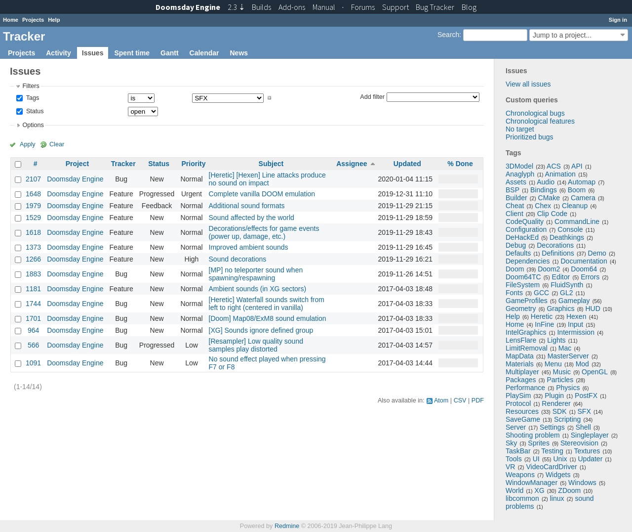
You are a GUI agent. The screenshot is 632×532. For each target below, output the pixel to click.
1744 (33, 304)
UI (536, 459)
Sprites (539, 443)
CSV (460, 400)
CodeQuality (525, 221)
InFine (544, 324)
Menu (553, 364)
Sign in (618, 20)
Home (10, 20)
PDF (478, 400)
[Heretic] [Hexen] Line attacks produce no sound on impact (267, 179)
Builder (516, 198)
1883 (33, 274)
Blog (469, 7)
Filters (30, 86)
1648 (33, 194)
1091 (33, 363)
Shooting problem (533, 435)
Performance (525, 388)
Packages (521, 380)
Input (575, 324)
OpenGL (595, 372)
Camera (583, 198)
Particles (560, 380)
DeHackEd (522, 237)
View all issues (528, 84)
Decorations (555, 245)
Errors (590, 277)
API (577, 166)
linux (557, 498)
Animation (560, 174)
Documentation (584, 261)
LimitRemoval (527, 348)
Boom (577, 190)
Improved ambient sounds (248, 247)
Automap (581, 182)
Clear (56, 144)
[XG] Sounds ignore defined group (261, 330)
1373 (33, 247)
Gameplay (574, 301)
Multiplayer (522, 372)
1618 (33, 232)
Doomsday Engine (75, 179)
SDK (560, 411)
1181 (33, 289)
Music (562, 372)
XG (539, 490)
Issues (93, 53)
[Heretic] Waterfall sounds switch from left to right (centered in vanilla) (266, 303)
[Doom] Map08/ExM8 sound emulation (267, 318)
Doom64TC (523, 277)
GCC (541, 293)
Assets (516, 182)
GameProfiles (527, 301)
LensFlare (521, 340)
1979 (33, 206)
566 (33, 345)
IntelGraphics (526, 332)
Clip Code (552, 214)
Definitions (558, 253)
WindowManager (531, 483)
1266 (33, 259)
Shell (583, 427)
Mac (564, 348)
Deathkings (567, 237)
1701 (33, 318)
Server (516, 427)
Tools (514, 459)
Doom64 (584, 269)
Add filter (372, 96)
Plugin (554, 395)
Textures (587, 451)
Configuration (526, 229)
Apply (28, 144)
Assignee (351, 164)
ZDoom (569, 490)
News (239, 53)
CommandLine (576, 221)
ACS (554, 166)
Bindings (543, 190)
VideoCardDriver (551, 467)
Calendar (204, 53)
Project (77, 164)
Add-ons (291, 7)
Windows (582, 483)
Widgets (558, 475)
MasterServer (568, 356)
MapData (520, 356)
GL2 (566, 293)
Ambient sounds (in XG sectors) (258, 289)
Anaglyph (520, 174)
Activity (58, 53)
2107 (33, 179)
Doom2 (549, 269)
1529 (33, 218)
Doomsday (188, 7)
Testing (552, 451)
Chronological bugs (535, 113)
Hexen (576, 316)
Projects (33, 20)
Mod (582, 364)
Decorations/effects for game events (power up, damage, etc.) (264, 232)
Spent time (132, 53)
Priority (193, 164)
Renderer (556, 403)
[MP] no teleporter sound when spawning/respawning (256, 274)
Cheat (515, 206)
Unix (560, 459)
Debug (516, 245)
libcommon (522, 498)
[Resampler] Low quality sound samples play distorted (256, 345)
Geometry (521, 308)
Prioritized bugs (529, 137)
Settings (552, 427)
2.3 (236, 7)
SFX (584, 411)
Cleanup (575, 206)
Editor (561, 277)
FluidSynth (567, 285)
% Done (460, 164)
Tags (31, 97)
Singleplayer (590, 435)
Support (395, 7)
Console (570, 229)
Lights (556, 340)
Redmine (287, 526)
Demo (597, 253)
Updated (407, 164)
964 (33, 330)
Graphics (560, 308)
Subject (271, 164)
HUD (592, 308)
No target (520, 129)
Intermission (575, 332)
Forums (363, 7)
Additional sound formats (247, 206)
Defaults (518, 253)
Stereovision (579, 443)
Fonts (514, 293)
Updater (590, 459)
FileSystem (523, 285)
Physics (568, 388)
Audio (545, 182)
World (514, 490)
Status (33, 111)
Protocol (518, 403)
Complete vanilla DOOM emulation (262, 194)
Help (54, 20)
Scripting (567, 419)
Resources (522, 411)
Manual (324, 7)
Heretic (542, 316)
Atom (441, 400)
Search (448, 35)
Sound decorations (238, 259)
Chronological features (540, 121)
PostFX (586, 395)
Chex (543, 206)
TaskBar (518, 451)
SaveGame (523, 419)
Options (32, 125)
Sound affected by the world (251, 218)
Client (514, 214)
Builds (261, 7)
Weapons (520, 475)
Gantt (169, 53)
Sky (511, 443)
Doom (515, 269)
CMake (549, 198)
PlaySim (518, 395)
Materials (520, 364)
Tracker (123, 164)
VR (510, 467)
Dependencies (528, 261)
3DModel (519, 166)
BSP (512, 190)
